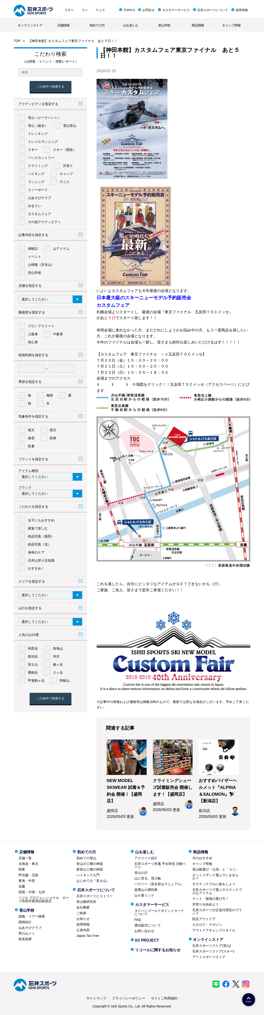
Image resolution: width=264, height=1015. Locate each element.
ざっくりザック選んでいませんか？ (215, 876)
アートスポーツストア (208, 957)
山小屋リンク (144, 895)
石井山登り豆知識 (41, 560)
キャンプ (66, 174)
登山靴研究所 (86, 902)
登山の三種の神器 (89, 864)
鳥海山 (58, 648)
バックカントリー (41, 158)
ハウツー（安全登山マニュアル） (159, 884)
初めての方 (97, 25)
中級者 (58, 334)
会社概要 (83, 907)
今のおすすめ (202, 858)
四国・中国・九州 (31, 892)
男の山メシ (26, 933)
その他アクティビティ (44, 222)
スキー (69, 10)
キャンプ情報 (231, 25)
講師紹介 (25, 922)
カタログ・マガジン (207, 924)
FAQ (137, 920)
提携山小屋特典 (146, 890)
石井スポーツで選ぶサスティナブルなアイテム (217, 891)
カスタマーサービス (176, 10)
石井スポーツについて (212, 10)
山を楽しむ (130, 25)
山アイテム (61, 248)
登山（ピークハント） (44, 117)
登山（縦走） (38, 125)
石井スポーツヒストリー (94, 896)
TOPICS (129, 10)
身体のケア (36, 552)
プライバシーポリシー (128, 998)
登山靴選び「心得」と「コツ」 (215, 869)
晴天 (31, 430)
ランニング (36, 182)
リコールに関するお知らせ (157, 950)
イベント (34, 256)
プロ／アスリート (41, 326)
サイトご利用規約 (164, 998)
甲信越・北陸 (28, 875)
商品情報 (198, 25)
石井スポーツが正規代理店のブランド (217, 911)
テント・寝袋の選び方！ (210, 899)
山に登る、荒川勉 (147, 878)
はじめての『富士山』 (93, 881)
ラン (85, 10)
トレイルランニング (43, 142)
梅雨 (49, 395)
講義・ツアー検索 (31, 916)
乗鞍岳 (33, 672)
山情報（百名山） (41, 264)
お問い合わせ (144, 931)
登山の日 (141, 873)
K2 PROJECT (147, 940)
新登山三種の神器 (89, 869)
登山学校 (164, 25)
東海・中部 (26, 881)
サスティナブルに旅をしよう (213, 884)
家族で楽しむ (38, 528)
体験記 (33, 248)
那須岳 (33, 656)
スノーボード (38, 190)
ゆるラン (34, 206)
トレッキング (38, 133)
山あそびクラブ (39, 198)
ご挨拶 (81, 913)
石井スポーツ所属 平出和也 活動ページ (160, 865)
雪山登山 (69, 125)
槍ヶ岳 (58, 664)
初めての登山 (86, 858)
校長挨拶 (25, 939)
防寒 (53, 438)
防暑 (31, 446)
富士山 (33, 664)
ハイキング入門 (88, 875)
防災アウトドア (204, 919)
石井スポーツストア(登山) (211, 945)
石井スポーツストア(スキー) (213, 951)
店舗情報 (63, 25)
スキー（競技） (64, 150)
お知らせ (83, 919)
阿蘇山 (65, 680)
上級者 (33, 334)
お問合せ (148, 10)
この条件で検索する (50, 86)
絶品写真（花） (39, 544)
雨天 (53, 430)
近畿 (21, 886)
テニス (100, 10)
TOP (17, 41)
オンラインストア (30, 25)
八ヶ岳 (58, 672)
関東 (21, 869)
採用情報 (242, 10)
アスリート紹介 (146, 858)
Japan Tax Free (87, 936)
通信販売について (147, 925)
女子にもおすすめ (41, 520)
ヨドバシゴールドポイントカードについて (159, 912)
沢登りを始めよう (205, 904)
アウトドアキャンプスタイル (213, 930)
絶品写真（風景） (41, 536)
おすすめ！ (36, 568)
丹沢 (56, 656)
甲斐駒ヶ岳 (36, 680)
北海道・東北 (28, 864)
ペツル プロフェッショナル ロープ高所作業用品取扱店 (43, 899)
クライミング (38, 166)
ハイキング (36, 174)
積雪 (31, 438)
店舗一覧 (25, 858)
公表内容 (83, 930)
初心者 (33, 342)
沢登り (68, 166)
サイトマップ (96, 998)
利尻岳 (33, 648)
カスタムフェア (39, 214)
